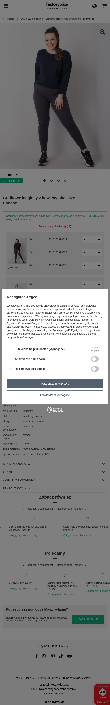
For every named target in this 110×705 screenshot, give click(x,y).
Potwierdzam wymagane (55, 394)
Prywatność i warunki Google (23, 323)
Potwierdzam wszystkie (55, 383)
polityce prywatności (81, 316)
